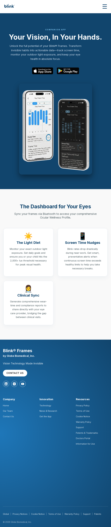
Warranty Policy (83, 422)
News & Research (48, 411)
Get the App (45, 416)
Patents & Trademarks (87, 433)
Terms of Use (83, 411)
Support (80, 427)
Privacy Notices (20, 514)
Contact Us (8, 416)
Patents (97, 514)
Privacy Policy (83, 405)
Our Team (8, 411)
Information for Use (85, 444)
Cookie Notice (83, 416)
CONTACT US (15, 373)
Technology (45, 405)
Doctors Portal (83, 438)
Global (6, 514)
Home (6, 405)
